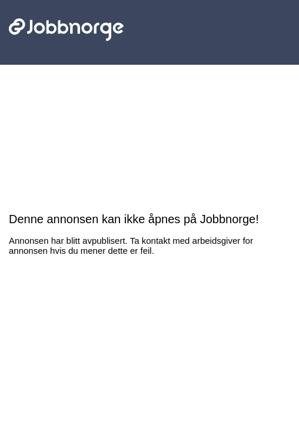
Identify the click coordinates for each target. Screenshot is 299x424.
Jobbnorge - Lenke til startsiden (66, 10)
